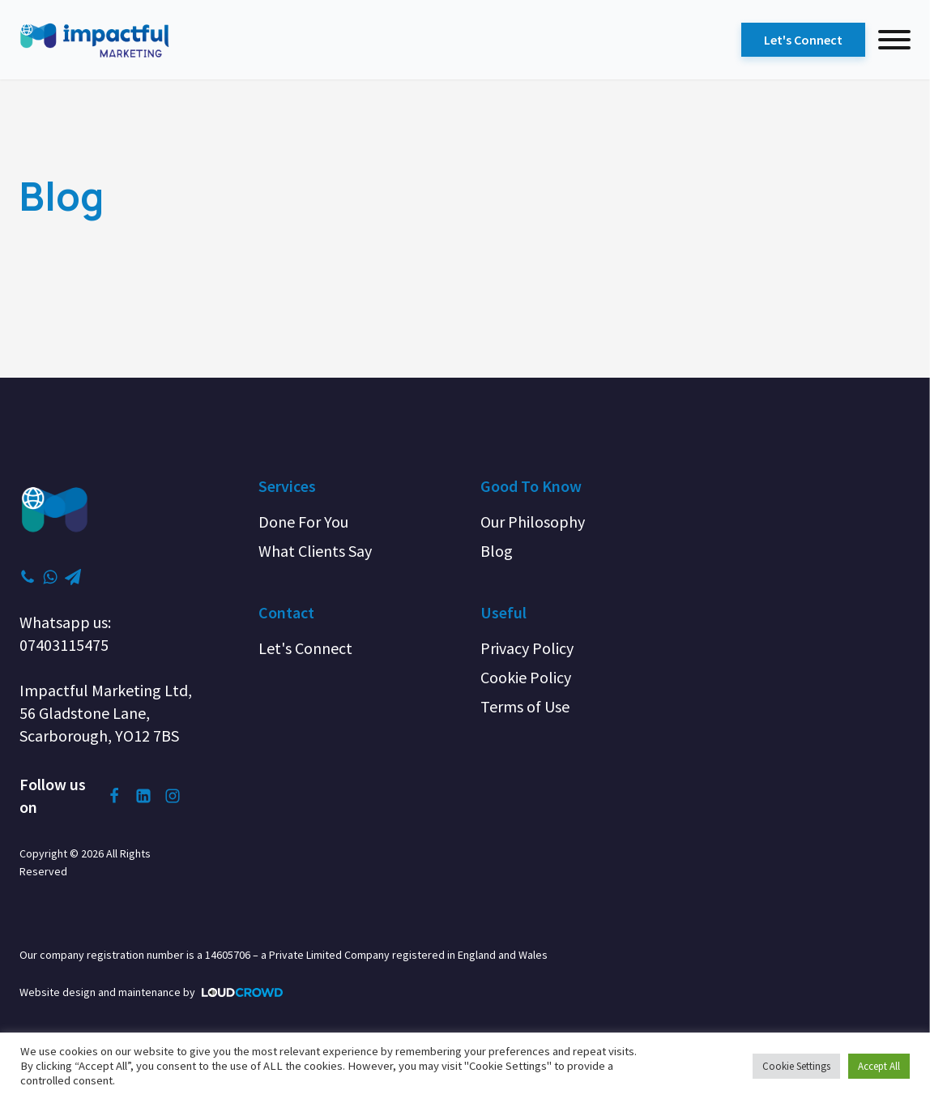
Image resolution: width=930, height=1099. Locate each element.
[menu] (894, 39)
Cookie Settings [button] (796, 1066)
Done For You (303, 521)
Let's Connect (803, 40)
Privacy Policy (527, 648)
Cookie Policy (525, 677)
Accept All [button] (879, 1066)
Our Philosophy (532, 521)
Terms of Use (525, 706)
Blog (496, 551)
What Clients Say (315, 551)
